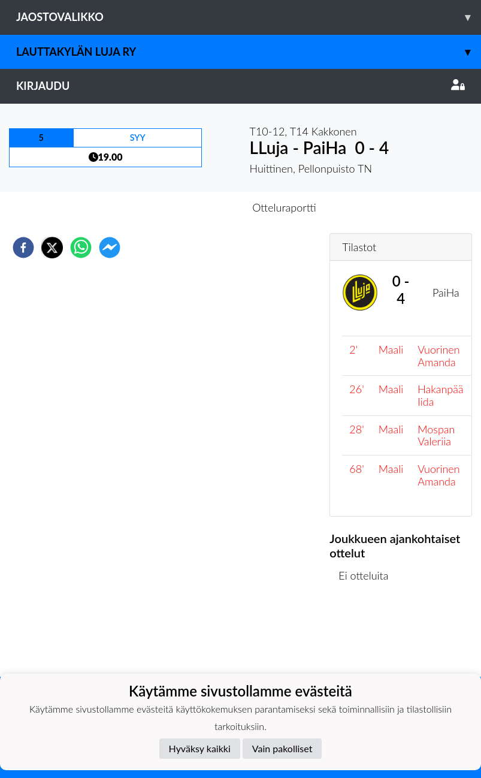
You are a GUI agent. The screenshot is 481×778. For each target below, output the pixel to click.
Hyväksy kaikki (200, 748)
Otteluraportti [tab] (284, 207)
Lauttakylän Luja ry (248, 52)
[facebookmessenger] (109, 247)
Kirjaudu (240, 85)
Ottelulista (368, 636)
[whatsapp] (81, 247)
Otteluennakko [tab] (199, 207)
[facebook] (23, 247)
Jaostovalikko (248, 17)
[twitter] (52, 247)
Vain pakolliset (282, 748)
